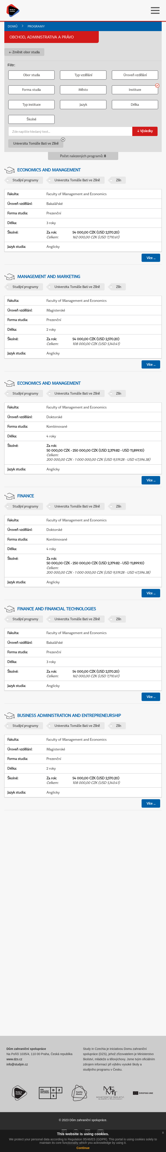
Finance (25, 495)
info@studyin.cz (17, 1064)
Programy (36, 26)
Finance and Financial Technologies (56, 608)
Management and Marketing (48, 276)
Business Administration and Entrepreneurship (69, 715)
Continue (83, 1148)
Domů (13, 26)
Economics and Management (49, 169)
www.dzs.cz (14, 1059)
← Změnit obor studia (24, 52)
